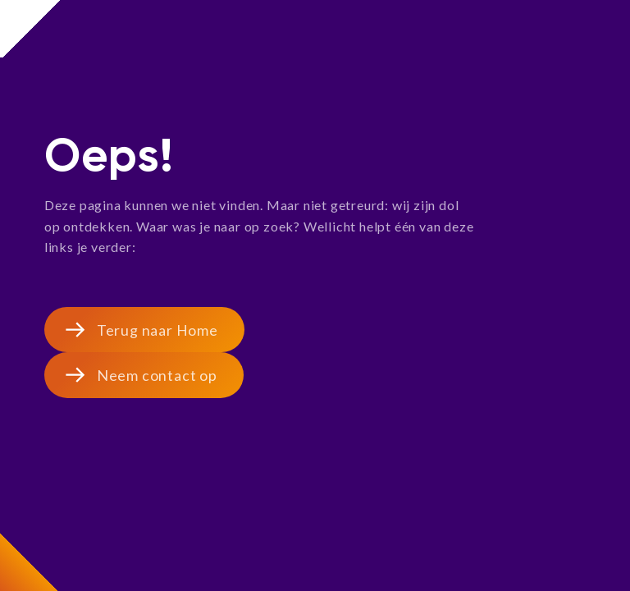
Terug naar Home (157, 330)
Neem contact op (157, 375)
